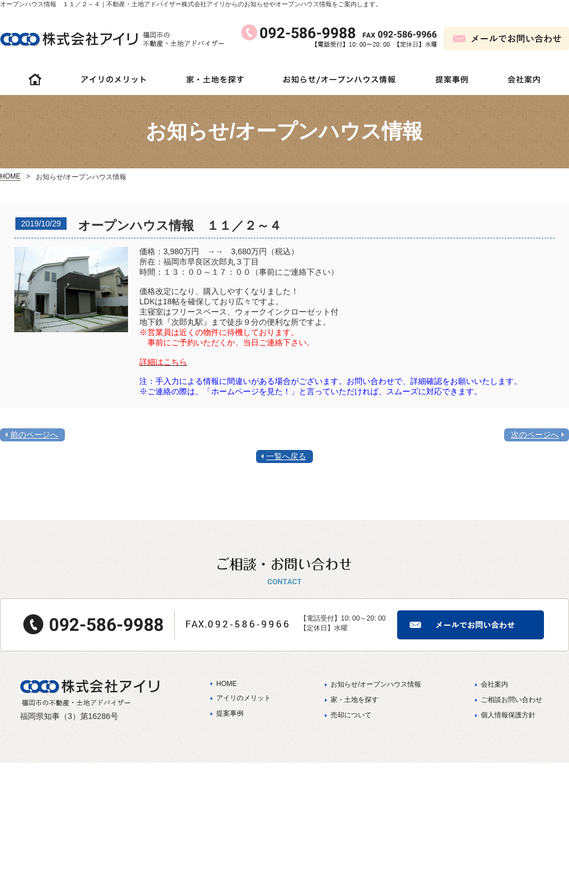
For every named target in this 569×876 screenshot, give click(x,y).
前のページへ (34, 434)
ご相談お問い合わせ (511, 700)
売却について (351, 715)
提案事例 (230, 713)
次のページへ (535, 434)
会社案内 (494, 684)
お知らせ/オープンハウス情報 (376, 684)
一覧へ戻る (286, 456)
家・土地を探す (354, 700)
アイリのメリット (243, 698)
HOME (10, 176)
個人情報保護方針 (508, 715)
